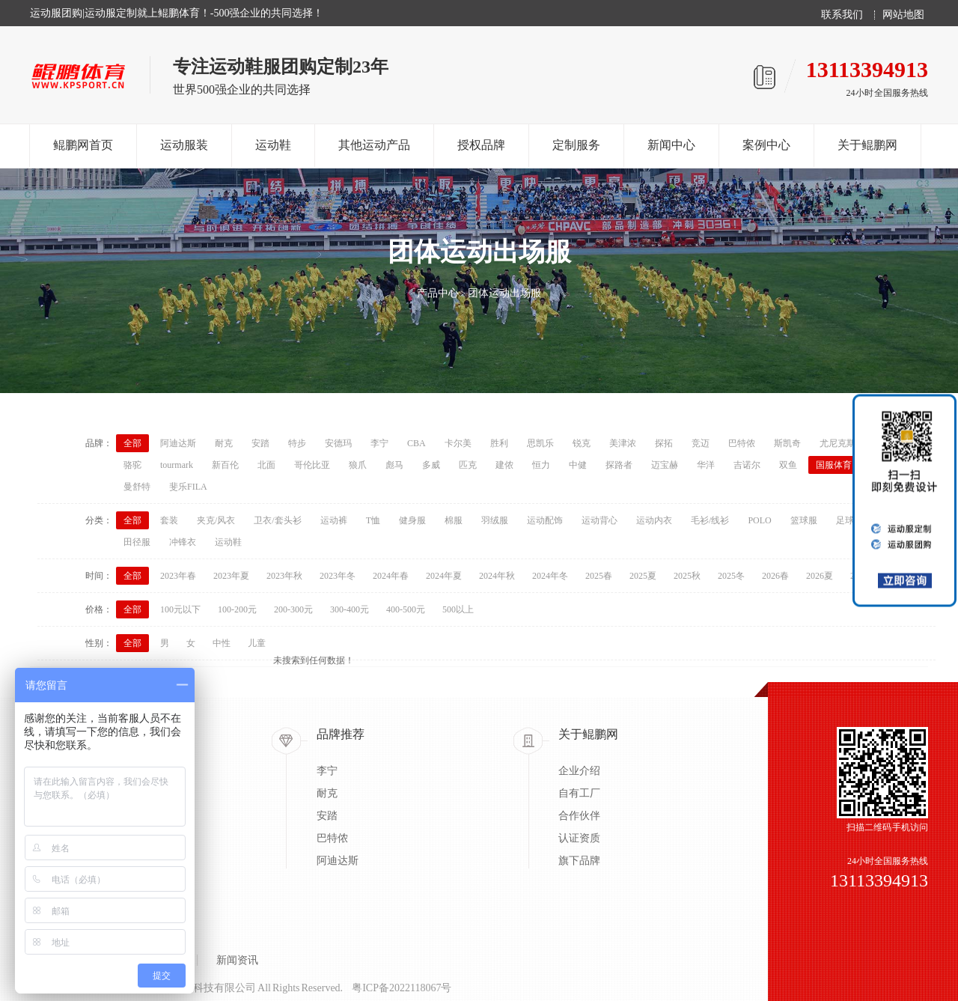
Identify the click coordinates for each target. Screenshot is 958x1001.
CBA (416, 443)
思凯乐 (540, 443)
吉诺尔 (746, 465)
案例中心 (766, 145)
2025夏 (642, 576)
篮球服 (803, 520)
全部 (132, 443)
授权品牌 (481, 145)
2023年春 (178, 576)
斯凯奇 (787, 443)
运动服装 (184, 145)
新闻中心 (671, 145)
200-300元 (293, 609)
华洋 (706, 465)
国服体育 (834, 465)
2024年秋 (497, 576)
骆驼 (132, 465)
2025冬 (731, 576)
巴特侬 (741, 443)
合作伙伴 (579, 815)
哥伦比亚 (312, 465)
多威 (431, 465)
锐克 (582, 443)
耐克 (224, 443)
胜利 (499, 443)
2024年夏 (444, 576)
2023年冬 (338, 576)
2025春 (598, 576)
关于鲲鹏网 (867, 145)
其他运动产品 (374, 145)
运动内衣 (654, 520)
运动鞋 (273, 145)
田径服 (136, 542)
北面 (266, 465)
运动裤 (333, 520)
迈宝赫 (664, 465)
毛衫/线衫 (710, 520)
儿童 (257, 643)
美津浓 (622, 443)
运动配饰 (545, 520)
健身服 (412, 520)
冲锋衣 (182, 542)
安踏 (260, 443)
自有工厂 (579, 793)
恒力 (541, 465)
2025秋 (687, 576)
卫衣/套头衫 (277, 520)
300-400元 (349, 609)
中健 (578, 465)
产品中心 (438, 293)
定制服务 (576, 145)
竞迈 (701, 443)
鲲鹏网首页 (83, 145)
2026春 (775, 576)
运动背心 (599, 520)
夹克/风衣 (216, 520)
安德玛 (338, 443)
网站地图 (903, 14)
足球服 (849, 520)
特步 (297, 443)
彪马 (394, 465)
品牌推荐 (340, 734)
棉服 (454, 520)
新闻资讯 (237, 960)
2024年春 (391, 576)
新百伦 (225, 465)
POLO (759, 520)
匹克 (468, 465)
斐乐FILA (188, 486)
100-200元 (237, 609)
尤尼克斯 (837, 443)
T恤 (373, 520)
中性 (222, 643)
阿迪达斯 (178, 443)
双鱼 (788, 465)
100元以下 (180, 609)
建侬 (504, 465)
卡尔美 (458, 443)
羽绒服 (494, 520)
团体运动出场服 (504, 293)
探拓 (664, 443)
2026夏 (819, 576)
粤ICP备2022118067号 (401, 988)
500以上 (458, 609)
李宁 (379, 443)
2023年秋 (284, 576)
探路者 (618, 465)
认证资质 (579, 838)
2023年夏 (231, 576)
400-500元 (405, 609)
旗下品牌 (579, 860)
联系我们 (842, 14)
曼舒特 (136, 486)
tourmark (176, 465)
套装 (169, 520)
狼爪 (358, 465)
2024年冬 (550, 576)
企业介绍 (579, 770)
